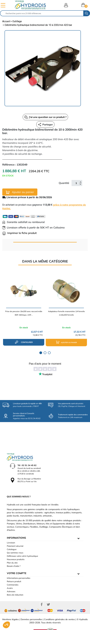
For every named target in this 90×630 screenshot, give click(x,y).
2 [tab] (45, 352)
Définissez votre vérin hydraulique (22, 546)
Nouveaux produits (15, 549)
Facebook (41, 594)
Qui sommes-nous (15, 542)
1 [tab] (40, 352)
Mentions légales (10, 609)
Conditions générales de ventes (59, 609)
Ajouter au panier (20, 192)
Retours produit (14, 571)
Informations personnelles (18, 568)
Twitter (48, 594)
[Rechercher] (41, 13)
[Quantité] (76, 183)
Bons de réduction (15, 584)
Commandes (12, 574)
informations (16, 527)
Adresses (11, 581)
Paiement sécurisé (15, 536)
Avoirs (10, 578)
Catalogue (11, 539)
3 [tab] (49, 352)
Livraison (11, 532)
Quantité (64, 183)
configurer (24, 342)
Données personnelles (31, 609)
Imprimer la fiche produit (19, 233)
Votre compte (16, 563)
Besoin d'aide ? (13, 556)
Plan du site (12, 552)
